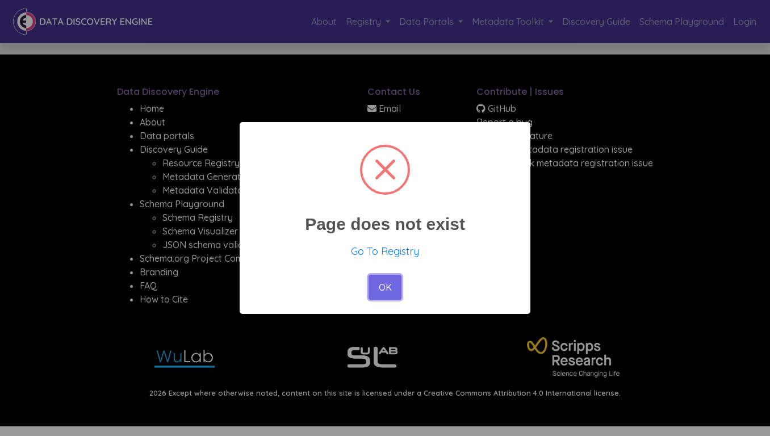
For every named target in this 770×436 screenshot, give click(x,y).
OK (385, 287)
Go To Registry (385, 251)
